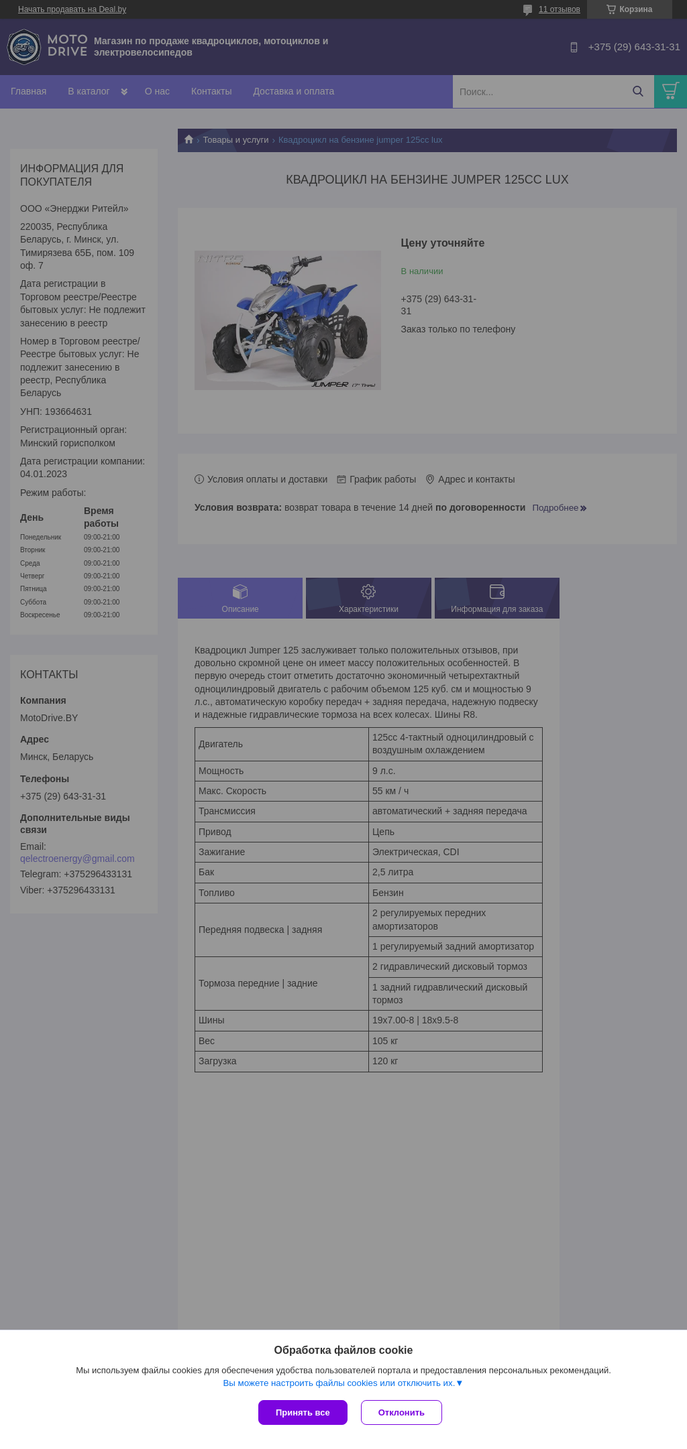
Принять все (303, 1412)
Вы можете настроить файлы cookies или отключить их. (339, 1383)
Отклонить (401, 1412)
